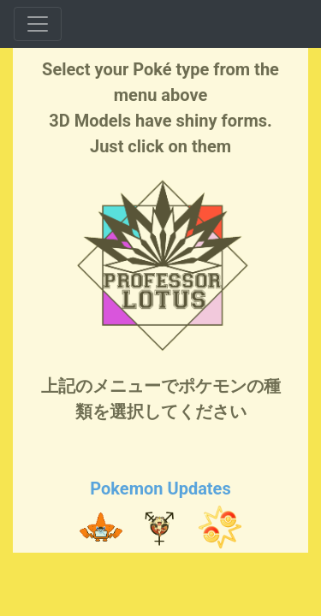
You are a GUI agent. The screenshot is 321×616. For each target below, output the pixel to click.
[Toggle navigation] (38, 24)
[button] (101, 526)
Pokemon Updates (160, 488)
